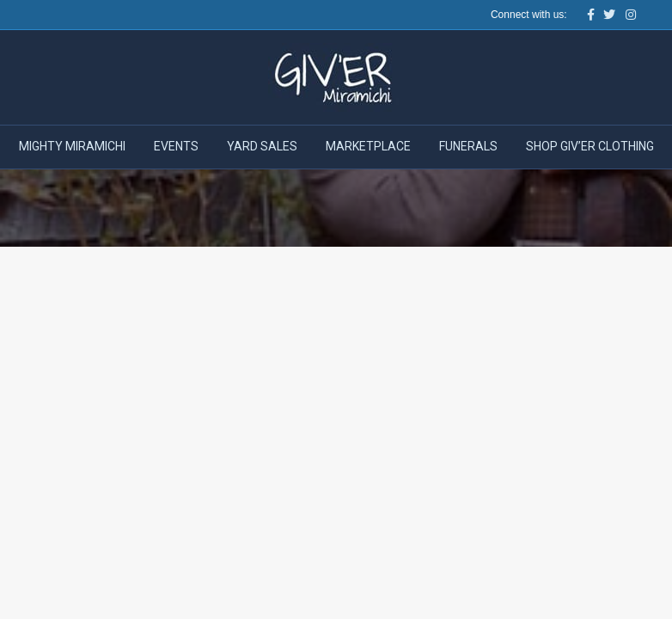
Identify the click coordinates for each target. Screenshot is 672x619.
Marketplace (368, 146)
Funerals (468, 146)
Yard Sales (262, 146)
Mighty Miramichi (72, 146)
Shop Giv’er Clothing (590, 146)
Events (176, 146)
